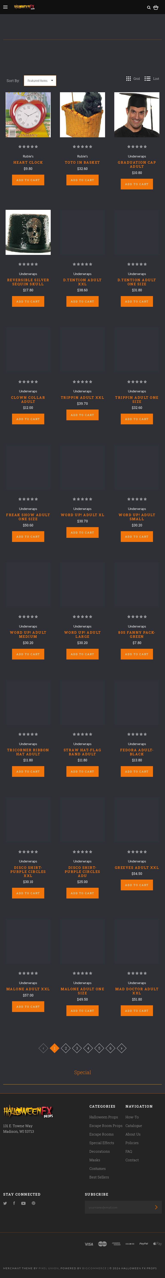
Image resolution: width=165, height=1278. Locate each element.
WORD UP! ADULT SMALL (136, 517)
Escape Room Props (105, 1125)
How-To (132, 1117)
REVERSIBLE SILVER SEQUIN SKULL (28, 282)
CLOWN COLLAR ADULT (28, 399)
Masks (94, 1160)
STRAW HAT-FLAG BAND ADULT (82, 752)
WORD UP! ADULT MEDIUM (28, 634)
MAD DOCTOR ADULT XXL (137, 991)
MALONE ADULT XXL (28, 989)
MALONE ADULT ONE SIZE (82, 991)
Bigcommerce (94, 1268)
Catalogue (133, 1125)
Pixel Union (49, 1268)
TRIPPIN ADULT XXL (82, 397)
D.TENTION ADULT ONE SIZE (137, 282)
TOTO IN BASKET (82, 162)
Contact (132, 1160)
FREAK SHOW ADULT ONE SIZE (28, 517)
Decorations (99, 1151)
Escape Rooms (101, 1134)
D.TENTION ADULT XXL (82, 282)
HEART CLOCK (28, 162)
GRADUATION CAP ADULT (137, 164)
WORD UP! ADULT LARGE (82, 634)
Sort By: (13, 80)
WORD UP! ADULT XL (83, 515)
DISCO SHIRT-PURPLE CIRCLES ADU (82, 871)
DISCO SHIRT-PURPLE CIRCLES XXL (28, 871)
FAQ (128, 1151)
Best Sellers (99, 1177)
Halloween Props (103, 1117)
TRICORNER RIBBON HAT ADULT (28, 752)
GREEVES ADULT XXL (137, 867)
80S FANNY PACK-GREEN (137, 634)
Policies (132, 1142)
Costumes (97, 1168)
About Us (133, 1134)
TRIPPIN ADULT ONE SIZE (137, 399)
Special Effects (101, 1142)
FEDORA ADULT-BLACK (137, 752)
